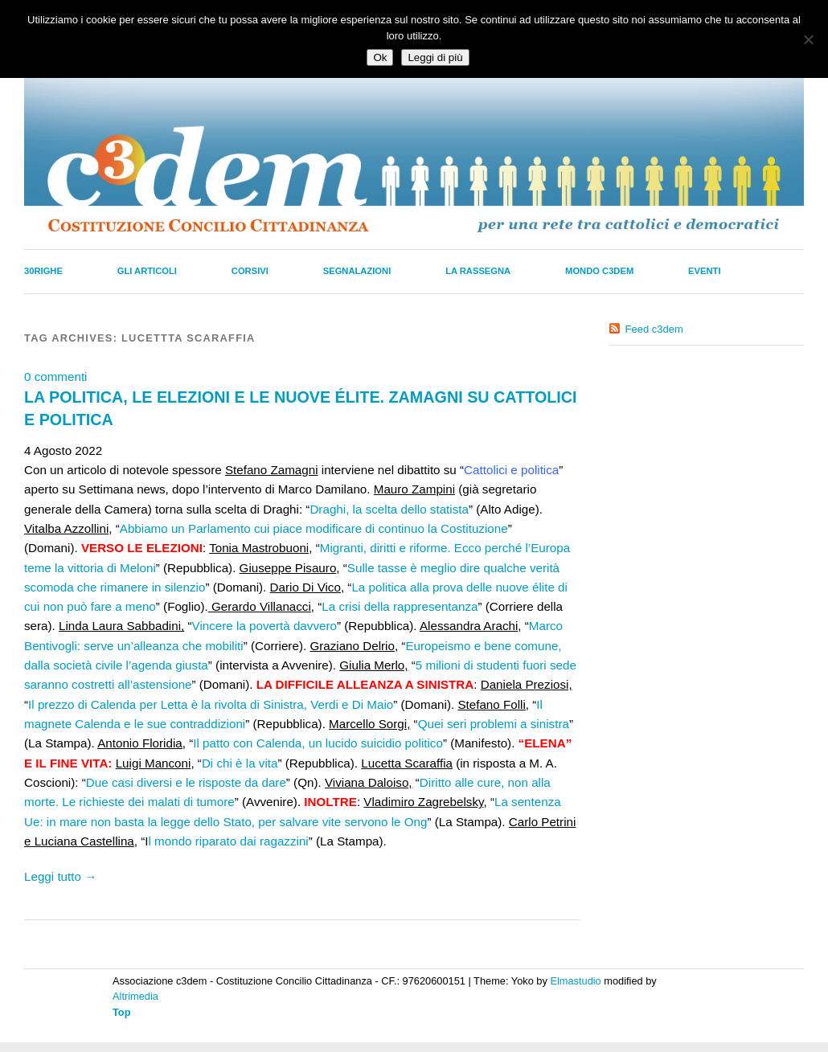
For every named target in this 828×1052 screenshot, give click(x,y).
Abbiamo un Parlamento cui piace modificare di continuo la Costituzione (314, 528)
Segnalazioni (357, 271)
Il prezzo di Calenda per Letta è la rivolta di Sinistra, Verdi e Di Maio (210, 704)
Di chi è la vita (240, 763)
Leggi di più (435, 57)
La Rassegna (477, 271)
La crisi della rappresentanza (400, 606)
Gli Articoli (147, 271)
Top (122, 1012)
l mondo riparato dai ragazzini (229, 841)
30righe (43, 271)
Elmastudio (575, 981)
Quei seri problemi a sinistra (493, 724)
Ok (380, 57)
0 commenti (56, 376)
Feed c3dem (654, 329)
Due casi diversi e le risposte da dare (186, 782)
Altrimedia (135, 996)
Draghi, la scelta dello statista (389, 509)
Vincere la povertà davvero (264, 625)
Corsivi (250, 271)
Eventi (704, 271)
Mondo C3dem (599, 271)
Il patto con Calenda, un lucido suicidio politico (318, 743)
